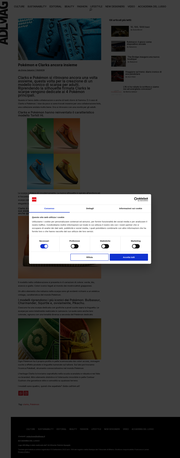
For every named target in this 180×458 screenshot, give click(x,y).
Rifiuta (89, 257)
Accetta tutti (129, 257)
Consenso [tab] (49, 208)
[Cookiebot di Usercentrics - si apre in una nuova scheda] (136, 199)
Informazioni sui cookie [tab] (130, 208)
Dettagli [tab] (90, 208)
